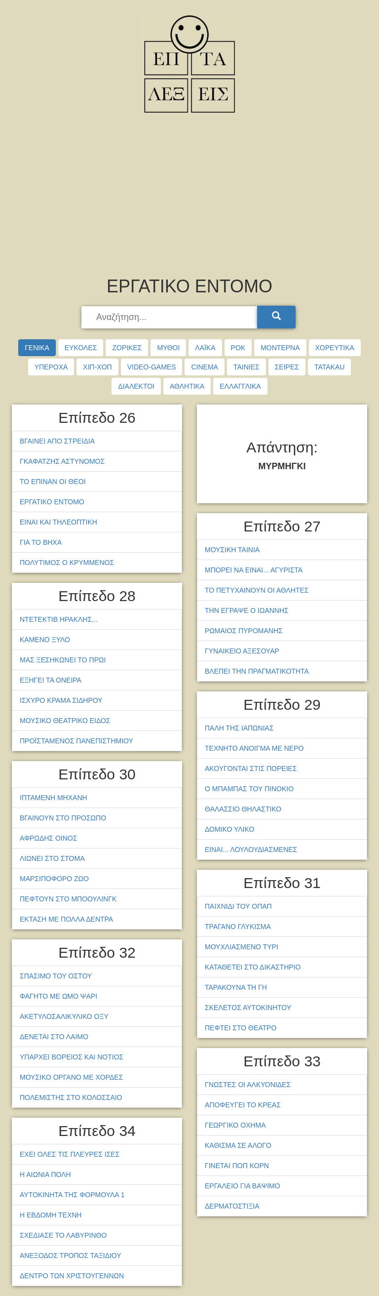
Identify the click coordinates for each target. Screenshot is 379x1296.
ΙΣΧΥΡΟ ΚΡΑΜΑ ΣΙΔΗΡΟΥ (61, 700)
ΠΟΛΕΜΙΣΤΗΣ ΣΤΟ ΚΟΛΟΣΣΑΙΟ (71, 1097)
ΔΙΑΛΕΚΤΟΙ (136, 386)
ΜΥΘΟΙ (168, 348)
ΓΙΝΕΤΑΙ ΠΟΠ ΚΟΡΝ (237, 1166)
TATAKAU (329, 367)
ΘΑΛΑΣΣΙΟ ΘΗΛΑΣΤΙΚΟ (243, 809)
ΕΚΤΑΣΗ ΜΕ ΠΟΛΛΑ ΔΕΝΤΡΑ (66, 919)
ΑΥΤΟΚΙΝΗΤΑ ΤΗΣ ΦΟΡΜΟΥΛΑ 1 (72, 1195)
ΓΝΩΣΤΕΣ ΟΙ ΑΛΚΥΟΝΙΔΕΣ (248, 1085)
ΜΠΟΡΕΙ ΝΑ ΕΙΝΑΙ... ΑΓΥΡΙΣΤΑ (254, 570)
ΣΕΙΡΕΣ (287, 367)
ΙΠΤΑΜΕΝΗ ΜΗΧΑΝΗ (53, 798)
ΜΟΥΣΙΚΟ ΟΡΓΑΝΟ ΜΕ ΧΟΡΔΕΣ (71, 1077)
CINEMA (204, 367)
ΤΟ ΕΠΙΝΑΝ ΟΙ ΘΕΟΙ (53, 482)
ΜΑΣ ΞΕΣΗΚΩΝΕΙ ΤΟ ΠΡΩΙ (63, 660)
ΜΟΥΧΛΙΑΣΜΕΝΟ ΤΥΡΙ (241, 947)
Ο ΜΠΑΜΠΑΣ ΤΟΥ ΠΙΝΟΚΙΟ (249, 789)
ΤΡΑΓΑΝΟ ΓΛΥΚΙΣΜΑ (238, 927)
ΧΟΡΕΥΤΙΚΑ (334, 348)
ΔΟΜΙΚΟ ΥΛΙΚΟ (229, 829)
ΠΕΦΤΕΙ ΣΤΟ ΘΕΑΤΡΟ (240, 1028)
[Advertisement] (189, 197)
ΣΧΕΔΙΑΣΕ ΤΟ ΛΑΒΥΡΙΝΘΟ (63, 1235)
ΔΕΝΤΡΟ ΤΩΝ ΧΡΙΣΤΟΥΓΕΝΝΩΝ (72, 1276)
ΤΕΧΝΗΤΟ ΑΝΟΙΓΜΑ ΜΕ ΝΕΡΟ (254, 748)
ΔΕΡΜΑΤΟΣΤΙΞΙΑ (232, 1206)
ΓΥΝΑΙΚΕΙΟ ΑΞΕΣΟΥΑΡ (242, 651)
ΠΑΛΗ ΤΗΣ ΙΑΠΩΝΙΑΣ (239, 728)
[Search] (276, 317)
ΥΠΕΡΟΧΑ (51, 367)
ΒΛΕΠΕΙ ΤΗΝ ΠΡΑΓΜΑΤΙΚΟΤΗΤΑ (257, 671)
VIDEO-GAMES (151, 367)
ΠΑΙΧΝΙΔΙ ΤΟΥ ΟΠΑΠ (238, 906)
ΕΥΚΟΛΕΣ (81, 348)
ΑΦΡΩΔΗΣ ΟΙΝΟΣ (48, 838)
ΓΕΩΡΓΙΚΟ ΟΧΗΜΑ (235, 1125)
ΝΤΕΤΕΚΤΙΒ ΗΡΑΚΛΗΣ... (59, 619)
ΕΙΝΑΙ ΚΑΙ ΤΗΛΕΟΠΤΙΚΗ (58, 522)
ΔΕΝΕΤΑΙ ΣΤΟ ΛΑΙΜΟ (54, 1037)
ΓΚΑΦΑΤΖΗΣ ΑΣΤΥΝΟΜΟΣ (62, 461)
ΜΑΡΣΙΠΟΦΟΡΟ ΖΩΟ (54, 879)
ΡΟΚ (238, 348)
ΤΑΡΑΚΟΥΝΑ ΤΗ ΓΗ (236, 987)
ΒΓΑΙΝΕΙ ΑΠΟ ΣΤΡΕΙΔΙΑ (57, 441)
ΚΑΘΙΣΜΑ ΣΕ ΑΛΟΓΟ (238, 1145)
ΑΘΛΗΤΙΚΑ (187, 386)
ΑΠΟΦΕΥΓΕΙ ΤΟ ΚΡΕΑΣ (243, 1105)
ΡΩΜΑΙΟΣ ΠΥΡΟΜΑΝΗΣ (244, 631)
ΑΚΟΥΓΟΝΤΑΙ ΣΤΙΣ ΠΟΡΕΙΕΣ (251, 768)
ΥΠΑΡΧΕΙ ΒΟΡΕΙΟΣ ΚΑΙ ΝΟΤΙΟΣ (71, 1057)
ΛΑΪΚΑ (205, 348)
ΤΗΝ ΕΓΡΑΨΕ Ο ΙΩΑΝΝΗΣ (247, 610)
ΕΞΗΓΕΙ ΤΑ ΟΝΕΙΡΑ (50, 680)
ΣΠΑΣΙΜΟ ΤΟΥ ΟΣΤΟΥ (56, 976)
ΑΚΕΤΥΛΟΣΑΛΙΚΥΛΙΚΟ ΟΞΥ (64, 1016)
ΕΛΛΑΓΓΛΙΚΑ (240, 386)
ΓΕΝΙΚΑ (37, 348)
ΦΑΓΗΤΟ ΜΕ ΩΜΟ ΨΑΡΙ (58, 996)
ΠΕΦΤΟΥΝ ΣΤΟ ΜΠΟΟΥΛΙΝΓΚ (68, 899)
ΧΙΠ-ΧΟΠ (97, 367)
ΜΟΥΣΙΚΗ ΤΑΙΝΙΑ (232, 550)
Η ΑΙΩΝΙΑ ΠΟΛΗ (45, 1174)
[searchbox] (170, 317)
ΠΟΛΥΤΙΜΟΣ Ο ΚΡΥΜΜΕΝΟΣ (67, 563)
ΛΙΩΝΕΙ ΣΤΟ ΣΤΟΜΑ (52, 858)
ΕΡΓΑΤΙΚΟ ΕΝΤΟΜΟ (52, 502)
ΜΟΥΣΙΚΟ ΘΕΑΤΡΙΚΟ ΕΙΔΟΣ (65, 721)
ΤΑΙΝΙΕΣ (246, 367)
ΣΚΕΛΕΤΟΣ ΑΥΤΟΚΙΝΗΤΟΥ (248, 1008)
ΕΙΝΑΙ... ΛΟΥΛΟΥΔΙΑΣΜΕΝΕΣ (251, 849)
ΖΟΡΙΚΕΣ (127, 348)
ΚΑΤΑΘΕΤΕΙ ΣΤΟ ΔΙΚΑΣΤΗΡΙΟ (253, 967)
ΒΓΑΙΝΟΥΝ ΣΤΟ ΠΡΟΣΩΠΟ (63, 818)
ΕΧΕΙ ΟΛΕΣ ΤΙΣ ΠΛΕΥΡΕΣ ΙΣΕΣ (69, 1154)
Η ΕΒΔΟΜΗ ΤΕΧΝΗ (50, 1215)
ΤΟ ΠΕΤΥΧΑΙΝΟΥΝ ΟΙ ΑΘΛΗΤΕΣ (256, 590)
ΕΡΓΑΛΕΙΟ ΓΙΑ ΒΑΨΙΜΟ (242, 1186)
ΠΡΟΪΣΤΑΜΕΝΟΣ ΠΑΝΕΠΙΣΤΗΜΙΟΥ (76, 741)
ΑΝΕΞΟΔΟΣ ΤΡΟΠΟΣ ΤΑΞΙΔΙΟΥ (70, 1255)
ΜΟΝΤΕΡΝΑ (280, 348)
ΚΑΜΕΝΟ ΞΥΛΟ (45, 640)
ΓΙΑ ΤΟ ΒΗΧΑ (41, 542)
